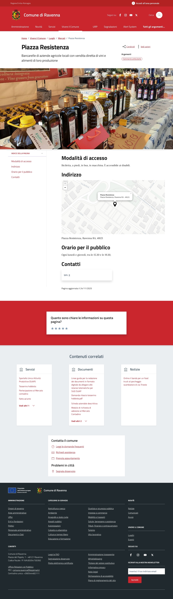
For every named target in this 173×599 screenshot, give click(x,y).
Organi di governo (16, 508)
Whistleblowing (95, 558)
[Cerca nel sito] (159, 15)
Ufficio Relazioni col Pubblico (20, 566)
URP (95, 27)
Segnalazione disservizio (59, 558)
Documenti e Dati (16, 534)
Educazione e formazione (59, 538)
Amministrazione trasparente (101, 554)
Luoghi (131, 535)
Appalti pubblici (55, 521)
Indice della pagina (27, 153)
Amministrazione (20, 27)
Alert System (130, 27)
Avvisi (130, 517)
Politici (11, 525)
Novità (38, 27)
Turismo (91, 530)
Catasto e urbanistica (57, 530)
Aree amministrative (17, 512)
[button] (115, 204)
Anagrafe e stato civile (58, 517)
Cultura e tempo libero (58, 534)
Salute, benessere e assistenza (102, 521)
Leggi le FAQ (53, 554)
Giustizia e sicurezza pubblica (101, 508)
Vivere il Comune (70, 27)
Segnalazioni (110, 27)
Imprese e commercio (97, 512)
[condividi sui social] (128, 46)
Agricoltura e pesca (56, 508)
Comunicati (133, 512)
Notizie (131, 508)
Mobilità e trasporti (96, 517)
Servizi (52, 27)
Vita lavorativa (94, 534)
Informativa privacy (96, 567)
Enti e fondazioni (15, 521)
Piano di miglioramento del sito (102, 580)
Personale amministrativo (19, 530)
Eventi (131, 539)
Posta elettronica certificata (60, 563)
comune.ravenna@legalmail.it (26, 570)
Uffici (10, 517)
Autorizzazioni (54, 525)
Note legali (93, 571)
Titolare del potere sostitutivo (101, 563)
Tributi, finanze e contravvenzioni (102, 525)
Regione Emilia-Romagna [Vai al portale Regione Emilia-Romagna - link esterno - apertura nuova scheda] (21, 3)
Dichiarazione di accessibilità (100, 576)
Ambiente (52, 512)
